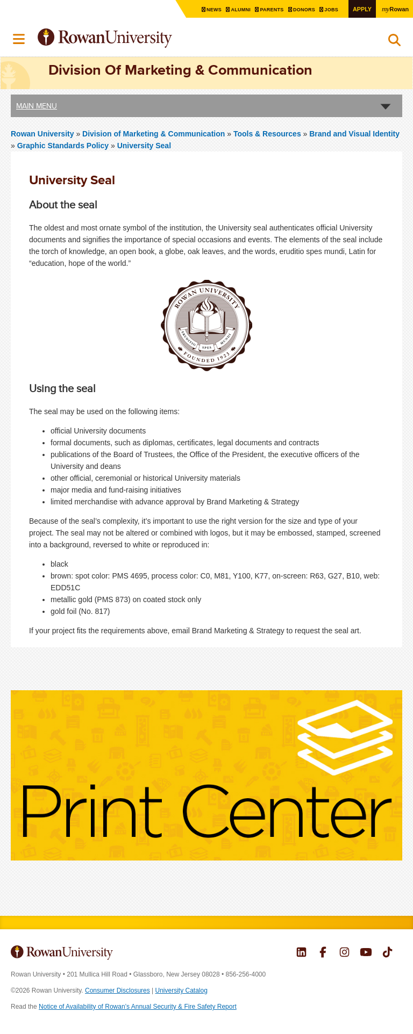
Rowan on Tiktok (387, 953)
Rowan (394, 8)
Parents (265, 9)
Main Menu (36, 105)
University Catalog (181, 990)
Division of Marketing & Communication (154, 133)
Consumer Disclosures (117, 990)
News (204, 9)
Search (394, 42)
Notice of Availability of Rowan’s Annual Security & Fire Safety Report (138, 1006)
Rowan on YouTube (366, 953)
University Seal (144, 145)
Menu (19, 39)
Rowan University (132, 38)
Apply (359, 8)
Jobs (328, 9)
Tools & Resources (267, 133)
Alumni (232, 9)
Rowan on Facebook (323, 953)
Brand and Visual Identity (354, 133)
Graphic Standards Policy (63, 145)
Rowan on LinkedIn (301, 953)
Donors (299, 9)
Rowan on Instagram (344, 953)
